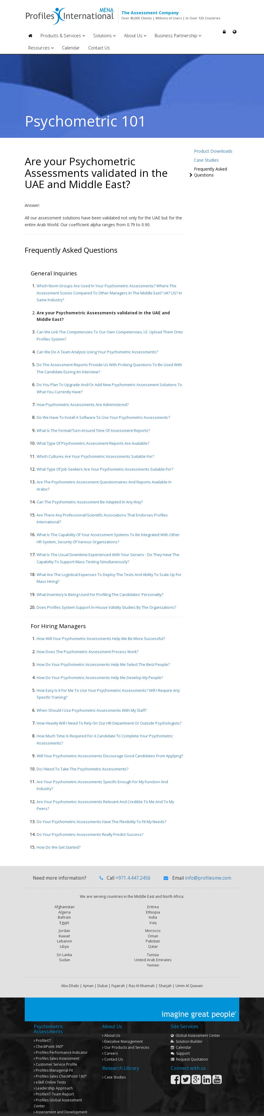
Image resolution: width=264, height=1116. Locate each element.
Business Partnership (178, 35)
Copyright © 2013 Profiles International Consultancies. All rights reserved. (80, 1108)
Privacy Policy (226, 1108)
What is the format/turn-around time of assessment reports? (93, 430)
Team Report (54, 1075)
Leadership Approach (53, 1069)
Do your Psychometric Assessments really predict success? (90, 834)
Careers (110, 1034)
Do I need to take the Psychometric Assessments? (82, 769)
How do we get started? (58, 847)
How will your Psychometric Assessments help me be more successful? (101, 638)
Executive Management (122, 1022)
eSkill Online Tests (50, 1063)
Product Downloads (213, 151)
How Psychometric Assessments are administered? (83, 404)
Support (180, 1034)
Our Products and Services (125, 1028)
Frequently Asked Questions (210, 172)
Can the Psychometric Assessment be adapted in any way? (90, 502)
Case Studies (206, 160)
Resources (41, 48)
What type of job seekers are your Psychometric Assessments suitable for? (105, 469)
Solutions (104, 35)
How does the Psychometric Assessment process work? (87, 651)
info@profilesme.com (208, 878)
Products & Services (63, 35)
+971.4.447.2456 (133, 878)
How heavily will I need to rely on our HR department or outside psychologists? (109, 723)
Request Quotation (189, 1040)
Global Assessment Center (195, 1016)
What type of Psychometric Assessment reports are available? (93, 443)
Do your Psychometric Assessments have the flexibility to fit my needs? (101, 821)
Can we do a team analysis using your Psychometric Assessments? (97, 352)
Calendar (71, 48)
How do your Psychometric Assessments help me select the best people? (103, 664)
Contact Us (99, 48)
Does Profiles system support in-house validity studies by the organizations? (106, 607)
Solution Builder (187, 1022)
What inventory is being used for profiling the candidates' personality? (100, 594)
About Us (135, 35)
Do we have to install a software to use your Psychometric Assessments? (103, 417)
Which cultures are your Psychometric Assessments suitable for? (95, 456)
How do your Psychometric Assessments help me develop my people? (100, 677)
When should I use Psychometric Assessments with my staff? (92, 710)
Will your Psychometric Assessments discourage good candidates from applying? (110, 755)
